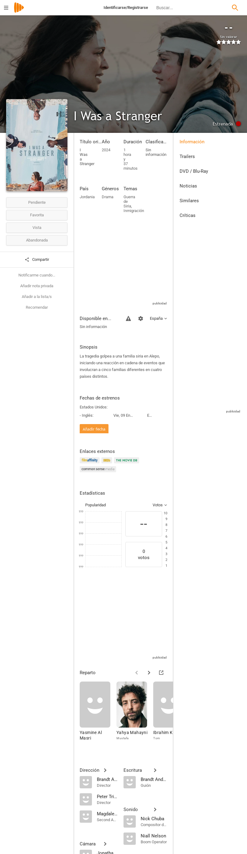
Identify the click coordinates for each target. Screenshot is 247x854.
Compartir (37, 259)
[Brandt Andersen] (107, 779)
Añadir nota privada (36, 286)
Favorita (37, 215)
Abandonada (37, 240)
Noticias (188, 186)
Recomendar (37, 307)
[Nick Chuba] (154, 818)
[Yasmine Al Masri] (98, 714)
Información (192, 142)
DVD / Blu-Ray (194, 171)
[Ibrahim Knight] (171, 714)
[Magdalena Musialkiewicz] (107, 813)
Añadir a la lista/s (37, 296)
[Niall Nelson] (154, 836)
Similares (189, 200)
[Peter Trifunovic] (107, 796)
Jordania (87, 197)
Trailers (187, 156)
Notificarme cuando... (36, 275)
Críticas (188, 215)
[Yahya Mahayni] (134, 714)
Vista (36, 227)
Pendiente (37, 202)
